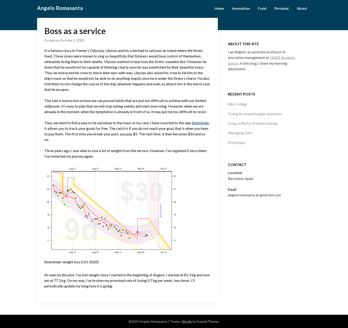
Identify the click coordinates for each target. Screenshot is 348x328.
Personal (281, 8)
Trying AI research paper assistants (255, 114)
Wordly (187, 321)
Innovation (241, 8)
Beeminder (200, 123)
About (302, 8)
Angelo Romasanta (60, 8)
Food (262, 8)
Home (219, 8)
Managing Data (240, 133)
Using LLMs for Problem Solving (252, 123)
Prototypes (237, 142)
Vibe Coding (237, 104)
